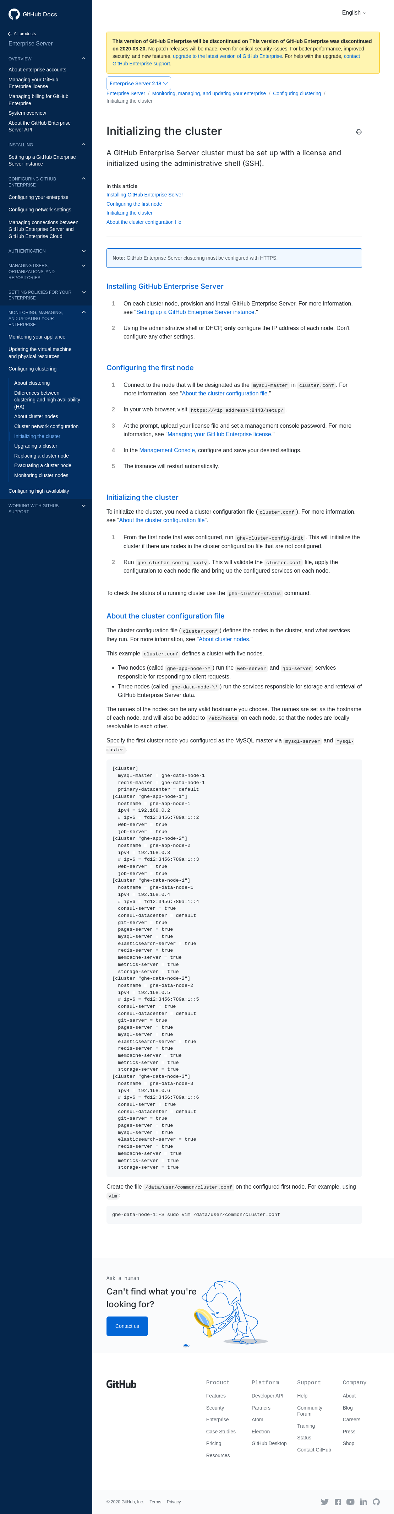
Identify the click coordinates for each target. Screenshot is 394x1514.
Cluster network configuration (46, 426)
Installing (21, 144)
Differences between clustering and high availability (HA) (47, 400)
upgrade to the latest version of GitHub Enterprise (227, 56)
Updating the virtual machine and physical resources (40, 352)
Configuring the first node (134, 204)
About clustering (32, 383)
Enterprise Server (31, 43)
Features (216, 1396)
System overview (27, 113)
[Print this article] (359, 132)
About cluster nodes (36, 416)
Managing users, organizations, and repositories (32, 271)
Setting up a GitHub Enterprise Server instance (42, 160)
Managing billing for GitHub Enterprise (39, 99)
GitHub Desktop (269, 1443)
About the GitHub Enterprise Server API (40, 126)
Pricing (213, 1443)
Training (306, 1426)
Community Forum (309, 1411)
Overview (20, 58)
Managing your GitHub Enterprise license (33, 83)
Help (302, 1396)
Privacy (174, 1501)
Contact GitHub (314, 1450)
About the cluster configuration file (143, 222)
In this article (121, 186)
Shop (349, 1443)
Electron (261, 1431)
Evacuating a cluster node (42, 465)
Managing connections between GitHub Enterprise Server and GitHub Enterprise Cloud (43, 229)
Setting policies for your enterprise (40, 295)
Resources (218, 1455)
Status (304, 1437)
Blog (348, 1408)
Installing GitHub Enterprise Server (144, 195)
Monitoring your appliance (37, 337)
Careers (352, 1419)
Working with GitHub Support (34, 508)
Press (349, 1431)
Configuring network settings (40, 209)
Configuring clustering (32, 369)
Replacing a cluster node (41, 456)
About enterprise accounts (37, 69)
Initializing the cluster (37, 436)
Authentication (27, 251)
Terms (156, 1501)
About (349, 1396)
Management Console (167, 450)
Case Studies (221, 1431)
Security (215, 1408)
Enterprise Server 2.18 (139, 83)
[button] (354, 13)
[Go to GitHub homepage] (121, 1381)
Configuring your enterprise (39, 197)
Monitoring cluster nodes (41, 475)
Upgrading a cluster (35, 446)
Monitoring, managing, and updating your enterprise (36, 318)
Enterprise (217, 1419)
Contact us (127, 1326)
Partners (261, 1408)
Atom (257, 1419)
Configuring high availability (39, 491)
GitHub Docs (40, 14)
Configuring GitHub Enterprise (32, 182)
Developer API (268, 1396)
